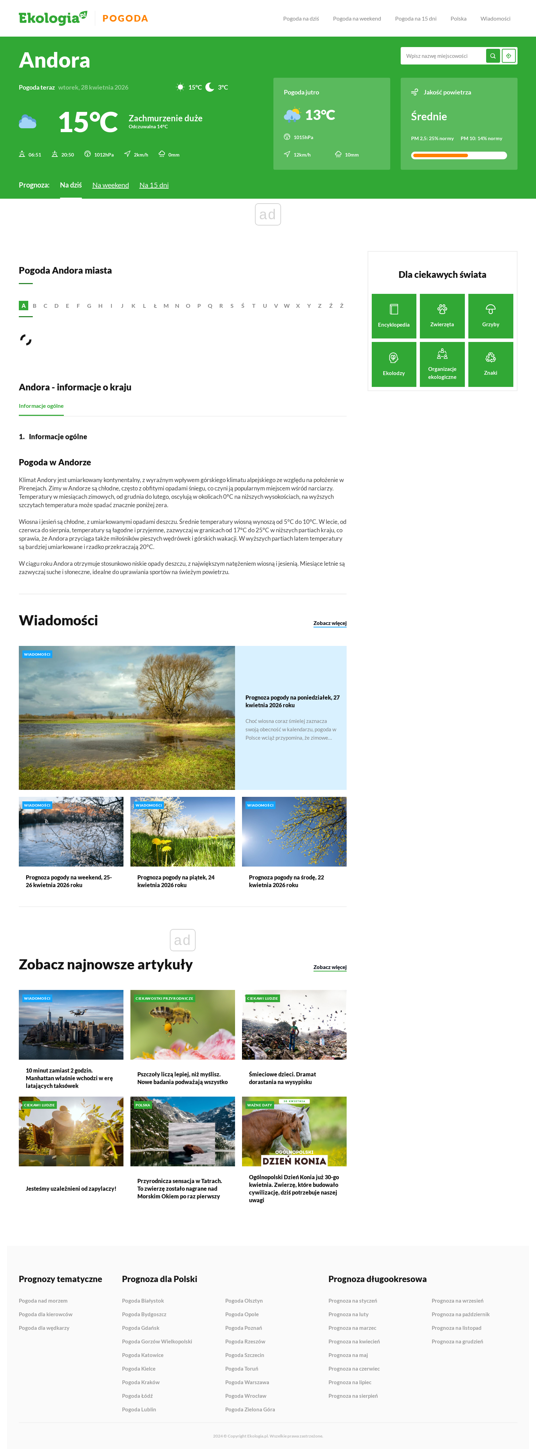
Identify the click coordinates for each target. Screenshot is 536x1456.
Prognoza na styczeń (353, 1301)
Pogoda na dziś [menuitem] (301, 18)
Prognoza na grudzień (457, 1341)
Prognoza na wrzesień (458, 1301)
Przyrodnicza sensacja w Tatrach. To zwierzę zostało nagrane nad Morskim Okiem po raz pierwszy (179, 1188)
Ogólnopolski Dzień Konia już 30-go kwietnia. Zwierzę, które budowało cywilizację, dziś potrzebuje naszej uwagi (294, 1188)
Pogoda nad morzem (43, 1301)
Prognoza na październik (461, 1314)
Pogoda (126, 18)
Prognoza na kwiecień (354, 1341)
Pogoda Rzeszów (245, 1341)
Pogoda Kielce (139, 1369)
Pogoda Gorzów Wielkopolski (157, 1341)
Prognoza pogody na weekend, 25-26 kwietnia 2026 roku (69, 881)
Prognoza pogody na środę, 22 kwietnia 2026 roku (286, 881)
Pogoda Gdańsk (140, 1328)
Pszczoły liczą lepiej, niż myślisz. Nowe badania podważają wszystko (182, 1078)
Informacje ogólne (41, 405)
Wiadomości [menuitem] (496, 18)
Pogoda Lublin (139, 1409)
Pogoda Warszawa (247, 1382)
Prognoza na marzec (352, 1328)
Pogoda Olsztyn (244, 1301)
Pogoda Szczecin (244, 1355)
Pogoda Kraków (141, 1382)
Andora (54, 59)
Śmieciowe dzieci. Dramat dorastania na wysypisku (282, 1078)
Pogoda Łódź (137, 1396)
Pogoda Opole (242, 1314)
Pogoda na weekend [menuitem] (357, 18)
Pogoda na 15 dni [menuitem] (416, 18)
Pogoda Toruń (241, 1369)
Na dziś (71, 185)
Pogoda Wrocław (245, 1396)
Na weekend (110, 185)
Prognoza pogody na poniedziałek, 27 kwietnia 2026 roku (293, 701)
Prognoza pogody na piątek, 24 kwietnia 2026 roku (175, 881)
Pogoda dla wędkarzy (44, 1328)
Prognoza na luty (349, 1314)
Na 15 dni (154, 185)
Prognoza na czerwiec (354, 1369)
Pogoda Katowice (143, 1355)
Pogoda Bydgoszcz (144, 1314)
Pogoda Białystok (143, 1301)
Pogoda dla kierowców (46, 1314)
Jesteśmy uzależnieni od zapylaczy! (71, 1188)
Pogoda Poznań (243, 1328)
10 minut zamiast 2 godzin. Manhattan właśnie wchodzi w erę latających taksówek (69, 1078)
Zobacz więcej (330, 622)
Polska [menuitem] (459, 18)
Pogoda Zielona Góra (250, 1409)
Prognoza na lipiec (350, 1382)
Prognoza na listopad (457, 1328)
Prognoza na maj (348, 1355)
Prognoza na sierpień (353, 1395)
